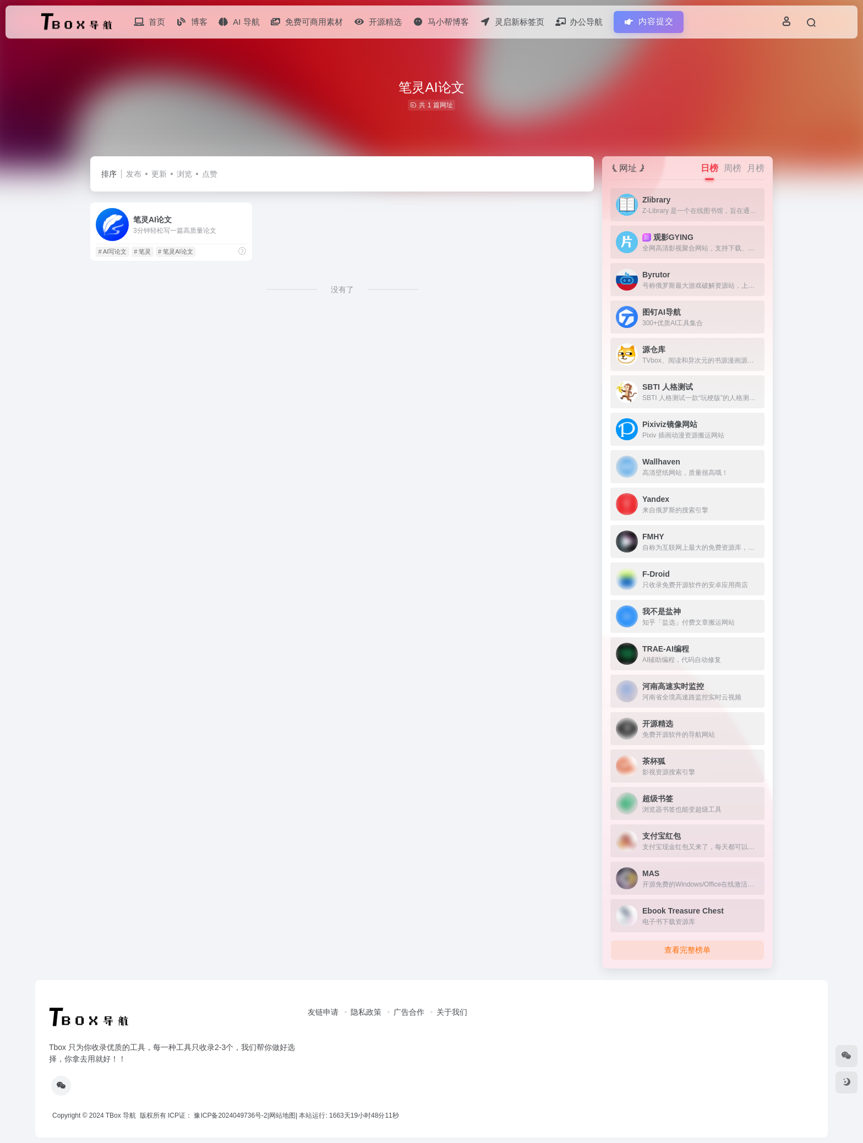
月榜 (755, 168)
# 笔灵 (142, 251)
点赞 (209, 173)
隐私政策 (366, 1012)
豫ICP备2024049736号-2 (230, 1115)
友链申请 (323, 1012)
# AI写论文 (112, 251)
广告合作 (409, 1012)
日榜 (709, 168)
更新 (159, 173)
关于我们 (451, 1012)
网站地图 (282, 1115)
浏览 (184, 173)
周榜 (732, 168)
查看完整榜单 (687, 949)
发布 (133, 173)
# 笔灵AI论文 (175, 251)
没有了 (342, 289)
